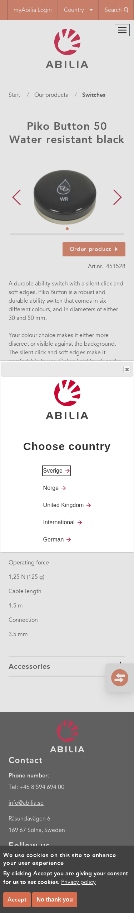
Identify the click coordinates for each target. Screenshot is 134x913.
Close (126, 369)
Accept (17, 899)
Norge (51, 488)
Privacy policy (78, 882)
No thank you (54, 900)
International (59, 522)
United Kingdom (63, 505)
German (53, 539)
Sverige (53, 471)
